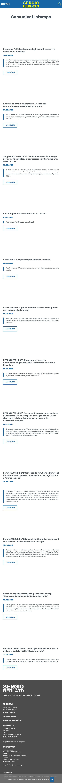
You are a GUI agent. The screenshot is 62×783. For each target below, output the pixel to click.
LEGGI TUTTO (10, 72)
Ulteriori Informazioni (42, 779)
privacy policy (7, 772)
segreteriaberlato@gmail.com (12, 720)
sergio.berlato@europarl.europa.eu (14, 741)
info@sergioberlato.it (9, 716)
